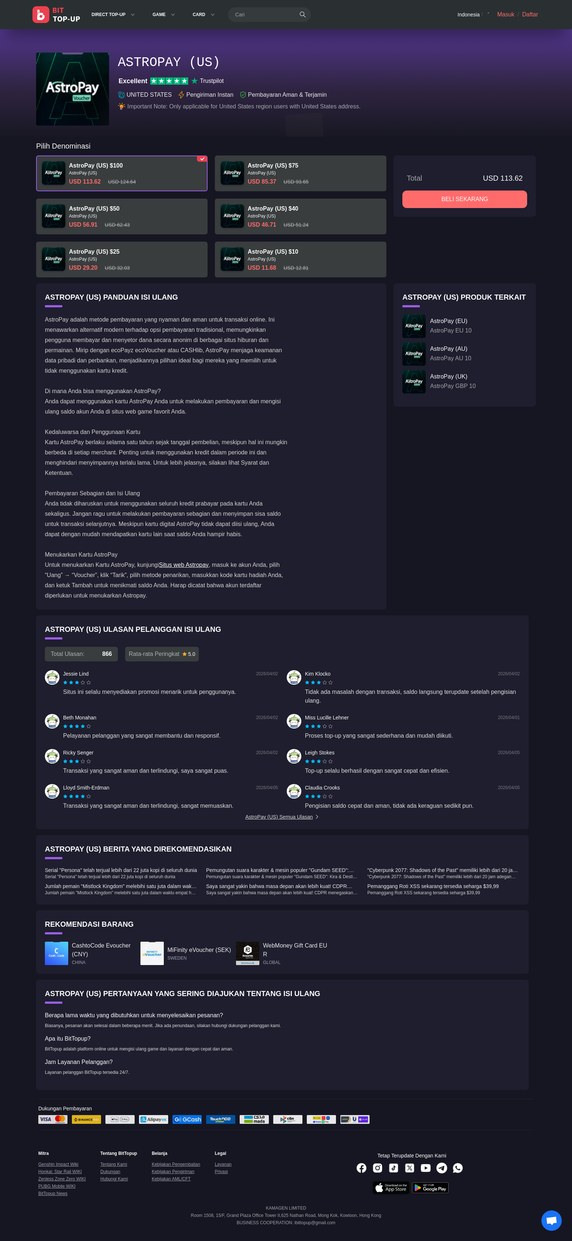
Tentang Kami (113, 1164)
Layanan (223, 1164)
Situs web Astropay (184, 565)
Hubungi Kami (114, 1179)
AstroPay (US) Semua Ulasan (282, 817)
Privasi (221, 1171)
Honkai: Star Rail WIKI (60, 1171)
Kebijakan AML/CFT (171, 1179)
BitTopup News (52, 1193)
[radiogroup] (77, 682)
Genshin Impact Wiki (58, 1164)
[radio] (66, 682)
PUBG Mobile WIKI (57, 1186)
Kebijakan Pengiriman (173, 1171)
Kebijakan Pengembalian (176, 1164)
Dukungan (110, 1171)
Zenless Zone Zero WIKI (62, 1179)
